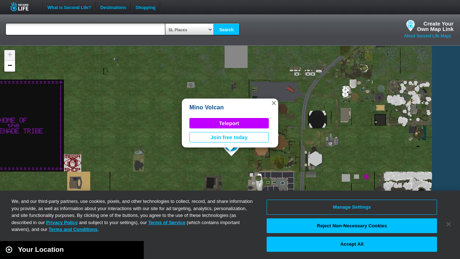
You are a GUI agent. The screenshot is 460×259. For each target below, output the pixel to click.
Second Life (23, 7)
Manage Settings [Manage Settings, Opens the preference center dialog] (352, 207)
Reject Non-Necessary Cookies (352, 225)
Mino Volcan (206, 107)
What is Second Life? (69, 7)
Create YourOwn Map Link (435, 26)
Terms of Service (166, 222)
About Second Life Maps (427, 35)
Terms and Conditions (73, 229)
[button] (274, 103)
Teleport (229, 123)
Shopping (145, 7)
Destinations (113, 7)
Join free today (229, 137)
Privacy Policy (62, 222)
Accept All (351, 244)
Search (226, 29)
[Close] (448, 224)
